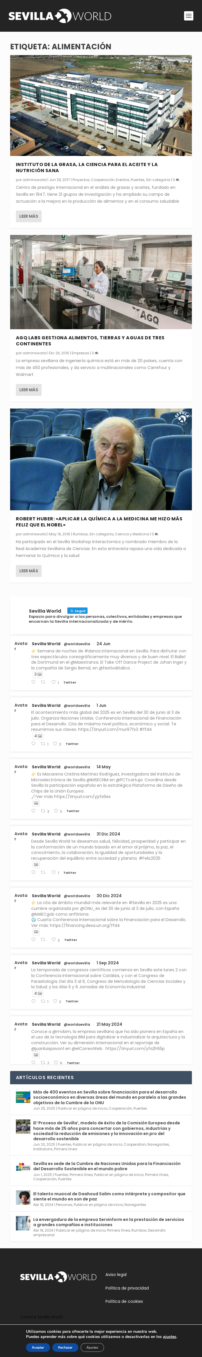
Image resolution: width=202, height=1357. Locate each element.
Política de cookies (124, 1301)
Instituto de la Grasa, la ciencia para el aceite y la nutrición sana (87, 167)
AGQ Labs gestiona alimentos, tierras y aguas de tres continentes (90, 340)
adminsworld (35, 179)
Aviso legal (116, 1274)
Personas (64, 1204)
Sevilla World (46, 643)
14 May (104, 767)
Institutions (43, 1149)
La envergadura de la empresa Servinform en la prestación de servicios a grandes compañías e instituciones (108, 1222)
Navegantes (158, 1144)
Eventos (122, 179)
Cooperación (102, 179)
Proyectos (81, 179)
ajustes (173, 1337)
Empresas (80, 353)
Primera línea (65, 1149)
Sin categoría (158, 179)
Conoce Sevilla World (41, 1317)
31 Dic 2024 (108, 834)
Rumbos (80, 534)
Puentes (137, 179)
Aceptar (34, 1347)
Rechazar (62, 1347)
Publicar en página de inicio (82, 1108)
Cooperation (135, 1144)
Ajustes (90, 1347)
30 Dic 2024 (109, 896)
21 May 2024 (109, 1024)
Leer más (28, 216)
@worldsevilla (77, 644)
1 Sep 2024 (108, 963)
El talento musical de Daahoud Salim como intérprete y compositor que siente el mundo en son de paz (109, 1196)
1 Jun (101, 705)
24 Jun (103, 644)
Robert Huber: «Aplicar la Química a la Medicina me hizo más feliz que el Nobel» (99, 521)
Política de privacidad (127, 1288)
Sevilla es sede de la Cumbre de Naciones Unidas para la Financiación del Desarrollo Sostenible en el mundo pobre (107, 1166)
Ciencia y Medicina (132, 534)
